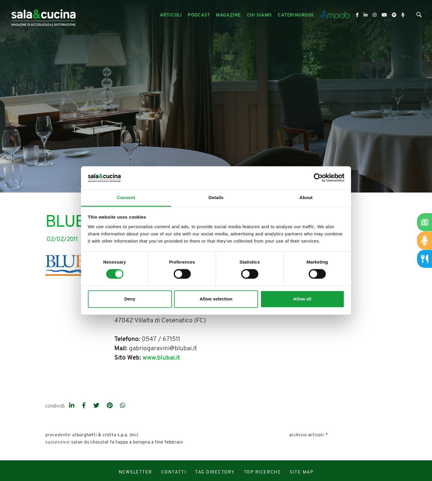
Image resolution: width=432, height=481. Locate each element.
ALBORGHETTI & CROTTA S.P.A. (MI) (105, 435)
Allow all (302, 298)
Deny (129, 298)
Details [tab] (216, 197)
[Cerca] (419, 16)
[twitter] (97, 406)
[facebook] (84, 406)
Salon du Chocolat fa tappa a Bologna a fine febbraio (127, 442)
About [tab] (306, 197)
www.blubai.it (161, 358)
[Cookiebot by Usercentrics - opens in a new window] (318, 177)
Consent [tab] (126, 197)
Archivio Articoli (306, 435)
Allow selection (216, 298)
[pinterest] (110, 406)
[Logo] (43, 15)
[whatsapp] (122, 406)
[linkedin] (72, 406)
